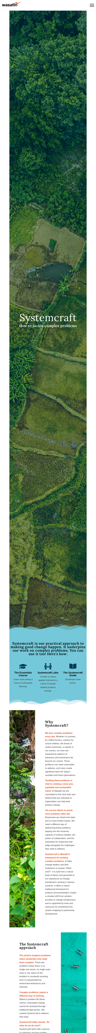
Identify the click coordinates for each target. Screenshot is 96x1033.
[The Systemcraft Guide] (73, 666)
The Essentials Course (23, 674)
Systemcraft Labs (48, 672)
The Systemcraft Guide (73, 674)
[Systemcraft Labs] (48, 666)
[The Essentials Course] (23, 666)
